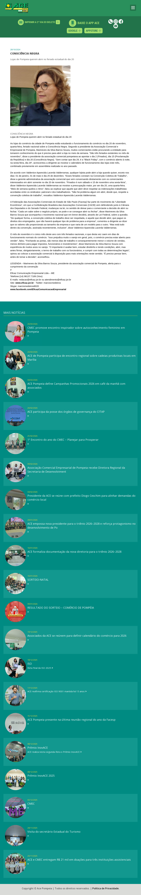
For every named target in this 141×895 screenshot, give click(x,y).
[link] (38, 289)
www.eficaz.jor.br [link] (24, 282)
